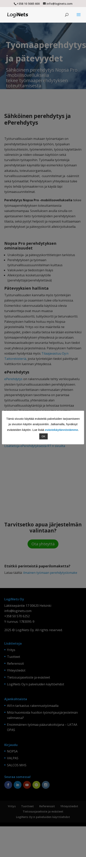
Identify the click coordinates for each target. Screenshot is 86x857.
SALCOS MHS (16, 765)
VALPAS (12, 758)
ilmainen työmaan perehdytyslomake (50, 572)
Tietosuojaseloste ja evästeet (28, 677)
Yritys (11, 650)
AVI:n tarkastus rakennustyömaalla (32, 706)
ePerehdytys (13, 379)
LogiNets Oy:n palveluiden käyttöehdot (35, 684)
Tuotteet (13, 657)
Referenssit (15, 663)
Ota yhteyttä (43, 543)
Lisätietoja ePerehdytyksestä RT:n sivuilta (34, 446)
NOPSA (12, 751)
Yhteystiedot (16, 670)
